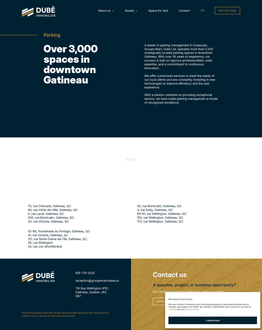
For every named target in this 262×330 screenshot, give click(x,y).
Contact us (163, 301)
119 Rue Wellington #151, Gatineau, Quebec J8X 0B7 (92, 292)
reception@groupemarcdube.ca (97, 280)
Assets (129, 10)
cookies (172, 309)
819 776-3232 (227, 10)
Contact (184, 10)
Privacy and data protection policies (57, 316)
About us (104, 10)
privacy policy (191, 309)
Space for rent (158, 10)
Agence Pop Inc (29, 316)
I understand (213, 320)
